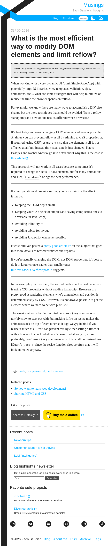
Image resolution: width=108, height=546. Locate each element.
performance (55, 371)
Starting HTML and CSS (30, 393)
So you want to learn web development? (40, 388)
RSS (73, 539)
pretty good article (55, 246)
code (22, 371)
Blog (55, 18)
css (29, 371)
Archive (85, 539)
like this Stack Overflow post (30, 270)
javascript (38, 371)
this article (18, 158)
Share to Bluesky (24, 415)
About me (68, 18)
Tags (97, 539)
